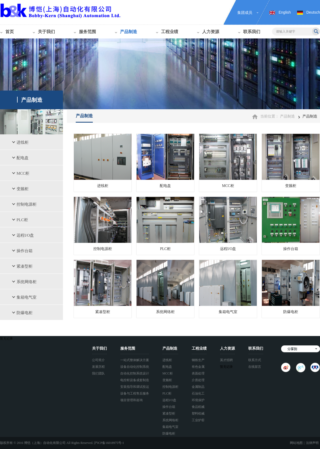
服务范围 (87, 31)
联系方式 (254, 360)
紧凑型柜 (25, 266)
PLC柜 (22, 220)
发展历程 (98, 367)
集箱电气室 (27, 297)
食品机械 (198, 407)
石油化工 (198, 393)
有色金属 (198, 367)
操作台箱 (25, 251)
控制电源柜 (27, 204)
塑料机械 (198, 413)
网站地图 (296, 443)
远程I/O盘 (25, 235)
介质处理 (198, 380)
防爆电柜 (25, 313)
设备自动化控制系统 (134, 367)
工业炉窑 (198, 420)
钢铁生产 (198, 360)
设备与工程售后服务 (134, 393)
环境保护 (198, 400)
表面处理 (198, 373)
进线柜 (23, 142)
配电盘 (23, 158)
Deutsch (313, 12)
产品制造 (128, 31)
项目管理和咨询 (131, 400)
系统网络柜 (27, 282)
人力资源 (210, 31)
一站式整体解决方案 (134, 360)
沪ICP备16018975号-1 (109, 443)
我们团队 (98, 373)
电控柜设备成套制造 (134, 380)
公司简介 (98, 360)
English (285, 12)
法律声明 (312, 443)
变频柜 (23, 189)
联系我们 (251, 31)
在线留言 (254, 367)
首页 (9, 31)
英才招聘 (226, 360)
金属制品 (198, 387)
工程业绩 (169, 31)
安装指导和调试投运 (134, 387)
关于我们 (46, 31)
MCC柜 (23, 173)
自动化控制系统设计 (134, 373)
